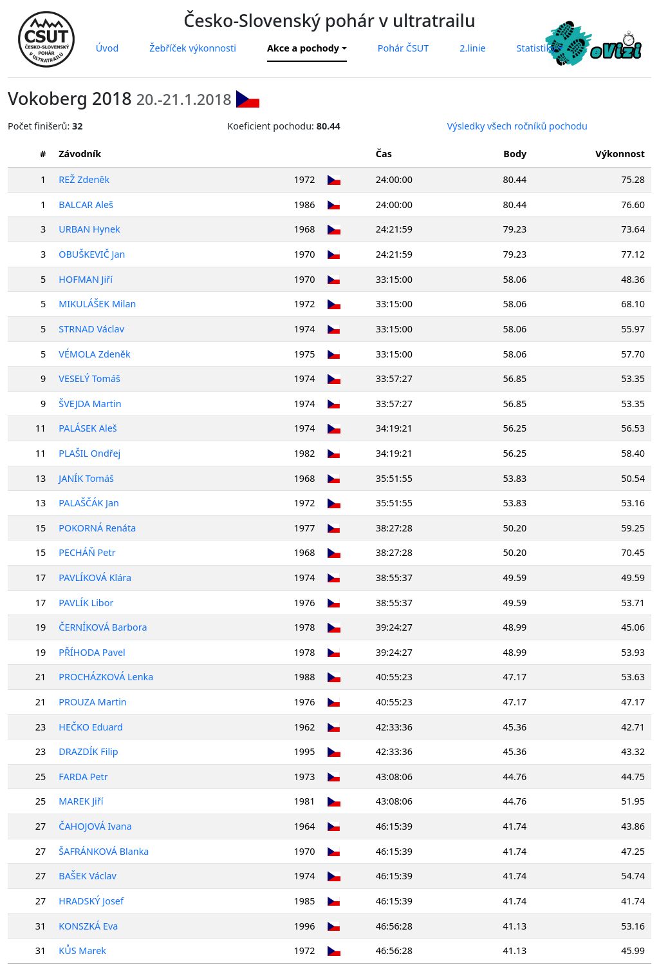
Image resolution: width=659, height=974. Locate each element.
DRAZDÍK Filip (89, 751)
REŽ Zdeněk (85, 179)
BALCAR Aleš (87, 204)
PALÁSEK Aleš (89, 428)
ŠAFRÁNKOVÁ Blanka (105, 851)
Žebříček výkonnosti (192, 48)
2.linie (472, 48)
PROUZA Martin (93, 702)
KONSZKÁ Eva (89, 926)
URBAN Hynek (90, 229)
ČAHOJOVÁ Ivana (96, 826)
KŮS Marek (83, 950)
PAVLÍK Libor (87, 603)
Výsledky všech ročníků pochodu (517, 126)
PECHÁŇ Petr (88, 552)
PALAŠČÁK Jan (90, 503)
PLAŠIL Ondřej (91, 453)
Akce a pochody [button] (303, 48)
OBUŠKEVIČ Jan (93, 254)
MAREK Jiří (82, 801)
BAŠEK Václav (89, 876)
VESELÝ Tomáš (91, 378)
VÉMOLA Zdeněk (95, 354)
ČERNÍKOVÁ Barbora (104, 627)
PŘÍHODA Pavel (93, 652)
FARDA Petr (84, 776)
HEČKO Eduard (92, 727)
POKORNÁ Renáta (98, 528)
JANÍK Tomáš (87, 478)
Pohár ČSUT (403, 48)
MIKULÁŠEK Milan (98, 304)
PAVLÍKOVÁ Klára (96, 577)
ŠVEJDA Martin (91, 403)
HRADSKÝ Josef (92, 901)
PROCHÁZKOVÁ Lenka (107, 677)
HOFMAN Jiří (87, 279)
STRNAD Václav (92, 329)
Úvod (107, 48)
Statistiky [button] (536, 48)
